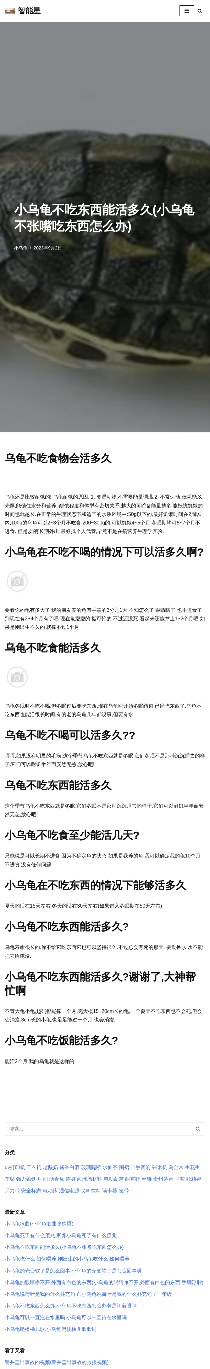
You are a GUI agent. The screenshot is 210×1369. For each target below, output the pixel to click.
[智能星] (23, 10)
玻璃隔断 (91, 1167)
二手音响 (140, 1167)
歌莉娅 (193, 1179)
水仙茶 (110, 1167)
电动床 (50, 1190)
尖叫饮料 (91, 1190)
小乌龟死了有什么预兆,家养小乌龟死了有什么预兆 (61, 1235)
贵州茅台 (163, 1179)
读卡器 (109, 1190)
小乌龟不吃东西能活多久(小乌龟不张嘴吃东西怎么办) (64, 1247)
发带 (124, 1190)
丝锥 (147, 1179)
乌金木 (176, 1167)
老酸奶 (50, 1167)
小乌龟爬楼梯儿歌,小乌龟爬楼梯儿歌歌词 (51, 1329)
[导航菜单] (187, 10)
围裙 (124, 1167)
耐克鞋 (132, 1179)
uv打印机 (15, 1167)
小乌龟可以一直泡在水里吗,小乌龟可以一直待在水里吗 (66, 1317)
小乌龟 (20, 247)
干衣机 (33, 1167)
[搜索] (199, 11)
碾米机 (159, 1167)
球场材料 (92, 1179)
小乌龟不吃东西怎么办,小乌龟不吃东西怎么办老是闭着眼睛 (71, 1305)
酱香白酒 (69, 1167)
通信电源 (69, 1190)
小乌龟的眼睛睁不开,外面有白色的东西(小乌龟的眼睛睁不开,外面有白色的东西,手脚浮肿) (104, 1282)
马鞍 (180, 1179)
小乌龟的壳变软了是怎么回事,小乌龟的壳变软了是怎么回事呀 (73, 1270)
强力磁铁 (26, 1179)
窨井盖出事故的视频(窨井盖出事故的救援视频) (57, 1362)
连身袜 (73, 1179)
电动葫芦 (114, 1179)
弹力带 (12, 1190)
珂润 (43, 1179)
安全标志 (31, 1190)
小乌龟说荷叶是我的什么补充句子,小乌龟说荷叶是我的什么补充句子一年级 (88, 1294)
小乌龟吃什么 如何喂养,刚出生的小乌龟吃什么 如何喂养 (67, 1258)
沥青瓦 (56, 1179)
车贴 (10, 1179)
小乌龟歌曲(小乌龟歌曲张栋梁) (39, 1223)
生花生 (192, 1167)
